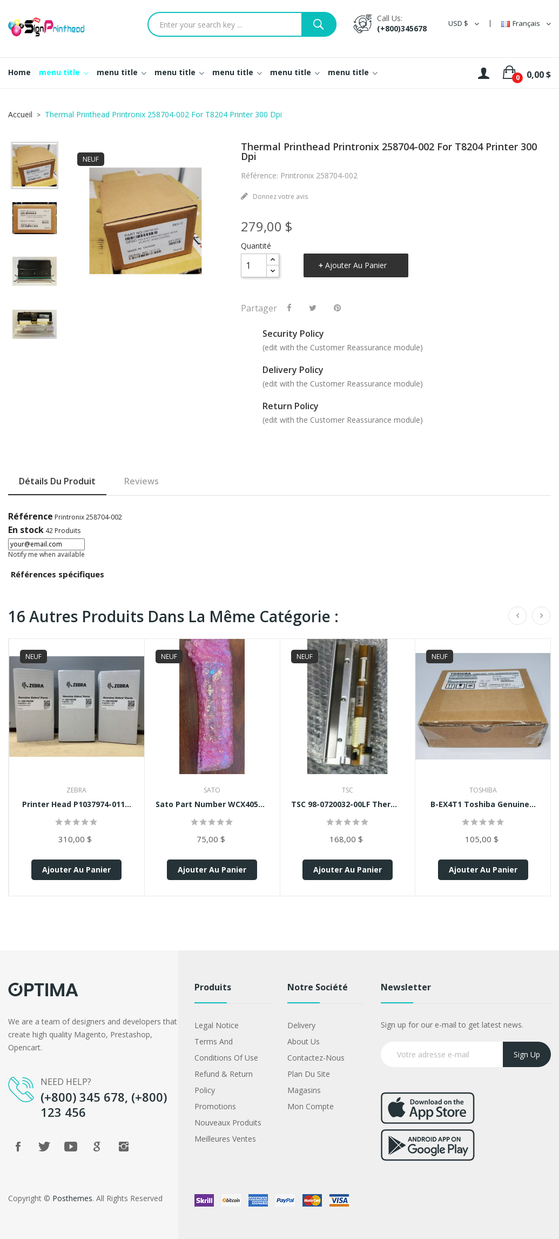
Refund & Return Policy (223, 1082)
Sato (212, 790)
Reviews (141, 481)
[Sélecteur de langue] (526, 23)
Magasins (304, 1090)
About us (303, 1041)
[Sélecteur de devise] (463, 23)
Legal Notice (216, 1025)
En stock (26, 529)
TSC (347, 790)
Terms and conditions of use (226, 1049)
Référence (30, 516)
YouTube (70, 1146)
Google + (97, 1146)
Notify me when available (46, 554)
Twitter (44, 1146)
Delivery (301, 1025)
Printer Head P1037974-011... (76, 804)
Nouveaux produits (227, 1122)
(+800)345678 (402, 28)
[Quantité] (254, 265)
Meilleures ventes (225, 1139)
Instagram (123, 1146)
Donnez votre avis (279, 196)
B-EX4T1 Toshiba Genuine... (483, 804)
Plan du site (308, 1074)
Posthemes (72, 1198)
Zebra (76, 790)
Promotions (215, 1106)
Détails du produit (57, 481)
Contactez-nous (316, 1058)
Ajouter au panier (356, 265)
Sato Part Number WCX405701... (212, 804)
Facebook (18, 1146)
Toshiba (483, 790)
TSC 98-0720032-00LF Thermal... (348, 804)
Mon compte (310, 1106)
